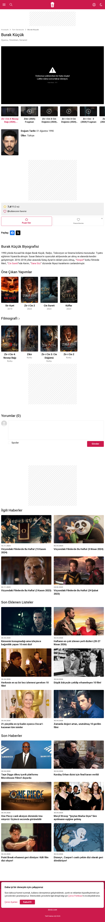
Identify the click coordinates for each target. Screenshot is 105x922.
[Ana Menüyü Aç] (4, 5)
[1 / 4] (9, 293)
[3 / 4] (49, 293)
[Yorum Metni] (56, 430)
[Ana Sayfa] (52, 5)
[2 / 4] (29, 293)
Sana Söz (36, 263)
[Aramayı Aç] (11, 5)
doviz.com (52, 910)
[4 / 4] (68, 293)
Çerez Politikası (75, 896)
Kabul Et (27, 902)
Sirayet (80, 260)
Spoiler (15, 442)
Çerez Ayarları (11, 902)
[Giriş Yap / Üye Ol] (94, 5)
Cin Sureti (13, 263)
